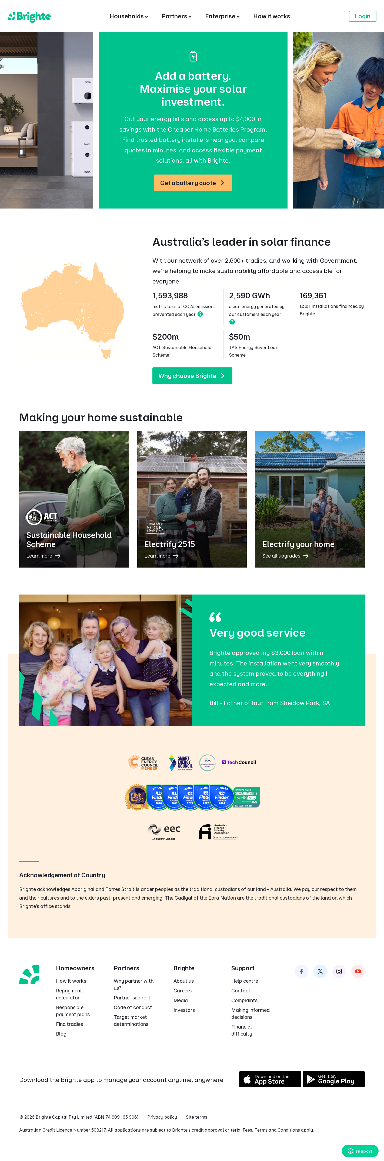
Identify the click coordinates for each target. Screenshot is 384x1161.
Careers (182, 990)
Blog (61, 1034)
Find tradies (69, 1024)
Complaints (244, 1000)
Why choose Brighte (193, 375)
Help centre (244, 981)
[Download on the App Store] (270, 1085)
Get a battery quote (194, 182)
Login (362, 16)
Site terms (196, 1117)
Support (243, 968)
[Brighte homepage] (29, 973)
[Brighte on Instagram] (339, 971)
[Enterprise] (222, 16)
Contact (241, 990)
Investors (184, 1010)
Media (180, 1000)
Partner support (132, 997)
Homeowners (75, 968)
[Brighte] (29, 16)
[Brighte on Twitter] (320, 971)
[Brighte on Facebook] (301, 971)
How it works (71, 981)
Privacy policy (162, 1117)
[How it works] (271, 16)
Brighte (184, 968)
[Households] (129, 16)
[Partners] (176, 16)
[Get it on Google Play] (334, 1085)
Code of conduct (133, 1007)
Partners (126, 968)
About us (183, 981)
